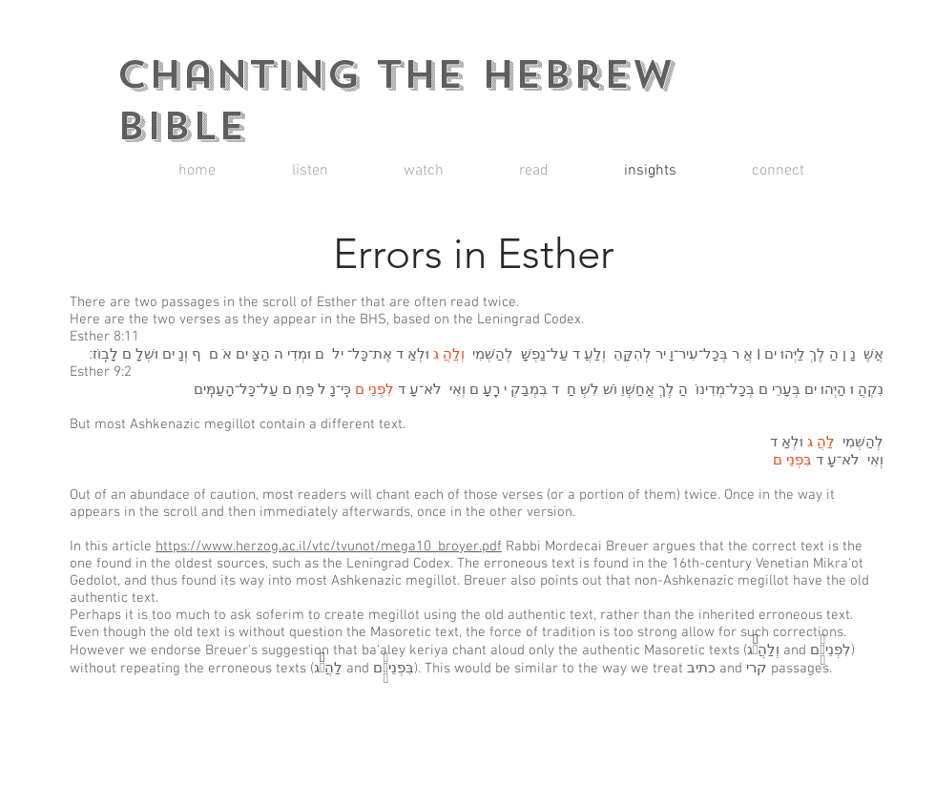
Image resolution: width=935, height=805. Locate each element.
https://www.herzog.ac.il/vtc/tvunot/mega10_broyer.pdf (329, 546)
